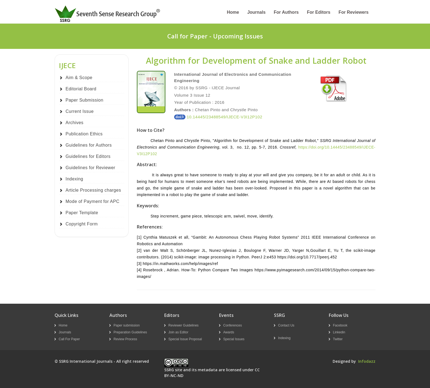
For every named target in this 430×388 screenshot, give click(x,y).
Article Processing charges (93, 190)
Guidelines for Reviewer (90, 167)
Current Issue (80, 111)
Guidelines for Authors (89, 145)
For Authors (286, 12)
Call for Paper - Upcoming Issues (215, 36)
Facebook (340, 325)
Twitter (338, 339)
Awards (228, 332)
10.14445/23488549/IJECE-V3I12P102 (218, 117)
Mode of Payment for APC (92, 201)
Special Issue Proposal (185, 339)
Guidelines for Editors (88, 156)
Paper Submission (84, 100)
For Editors (318, 12)
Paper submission (127, 325)
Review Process (125, 339)
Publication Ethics (84, 134)
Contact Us (286, 325)
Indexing (74, 179)
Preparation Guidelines (130, 332)
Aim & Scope (79, 77)
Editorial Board (81, 88)
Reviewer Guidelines (183, 325)
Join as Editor (178, 332)
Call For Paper (69, 339)
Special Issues (233, 339)
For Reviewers (354, 12)
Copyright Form (82, 224)
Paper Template (82, 212)
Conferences (232, 325)
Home (233, 12)
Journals (256, 12)
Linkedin (339, 332)
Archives (74, 122)
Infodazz (366, 361)
